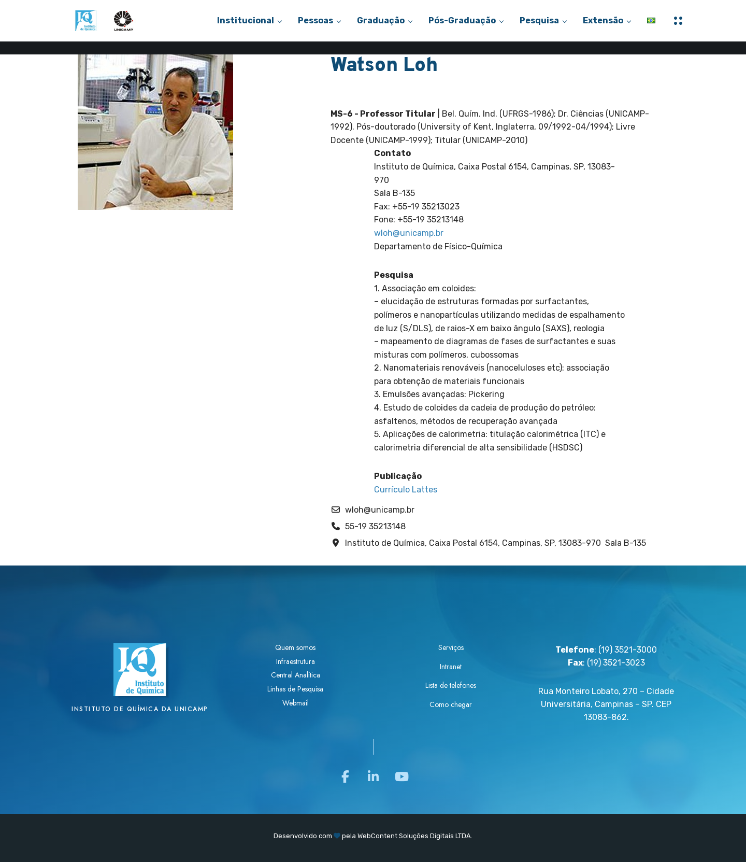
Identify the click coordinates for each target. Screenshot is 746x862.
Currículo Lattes (405, 489)
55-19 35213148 (375, 526)
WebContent (377, 836)
